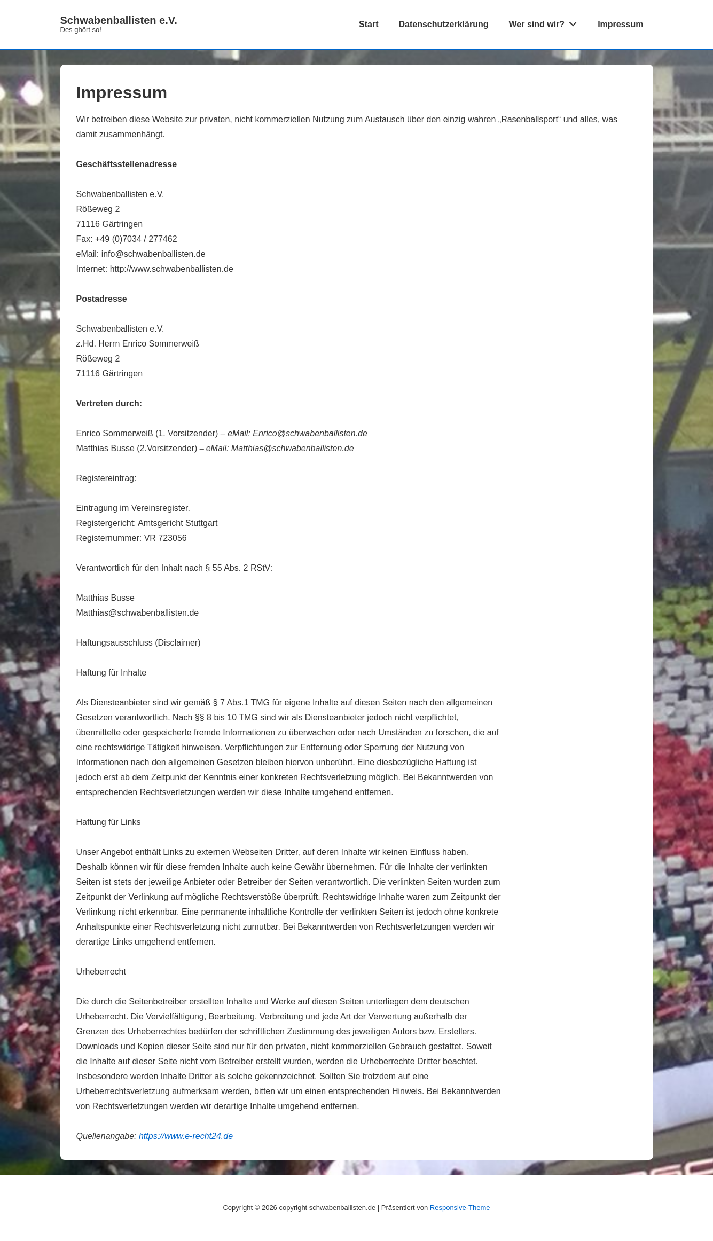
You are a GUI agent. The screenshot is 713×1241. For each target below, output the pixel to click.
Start (368, 24)
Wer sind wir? (546, 22)
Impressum (620, 24)
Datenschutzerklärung (443, 24)
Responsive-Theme (460, 1208)
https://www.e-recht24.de (186, 1136)
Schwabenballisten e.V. (118, 20)
